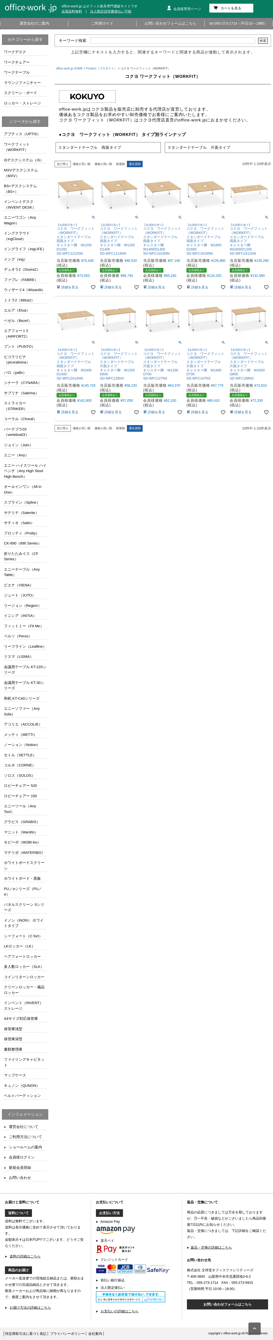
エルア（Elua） (17, 310)
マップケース (15, 1075)
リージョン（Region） (23, 605)
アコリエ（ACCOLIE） (23, 724)
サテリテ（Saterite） (21, 513)
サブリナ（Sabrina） (21, 393)
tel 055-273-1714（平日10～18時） (239, 23)
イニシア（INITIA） (20, 615)
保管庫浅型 (13, 1029)
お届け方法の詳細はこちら (30, 1307)
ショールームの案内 (25, 1147)
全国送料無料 (71, 11)
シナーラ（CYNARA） (23, 382)
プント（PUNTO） (19, 346)
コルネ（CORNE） (20, 765)
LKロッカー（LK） (19, 946)
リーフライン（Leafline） (25, 646)
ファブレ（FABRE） (21, 280)
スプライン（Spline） (22, 502)
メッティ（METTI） (20, 734)
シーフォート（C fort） (23, 936)
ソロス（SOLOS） (19, 775)
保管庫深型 (13, 1039)
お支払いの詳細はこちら (119, 1311)
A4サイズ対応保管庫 (21, 1018)
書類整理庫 (13, 1049)
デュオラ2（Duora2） (22, 269)
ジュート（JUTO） (20, 595)
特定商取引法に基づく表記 (25, 1334)
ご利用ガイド (102, 23)
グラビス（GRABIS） (22, 822)
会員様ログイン (22, 1157)
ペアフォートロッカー (22, 956)
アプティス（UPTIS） (22, 134)
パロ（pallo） (15, 372)
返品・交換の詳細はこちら (211, 1247)
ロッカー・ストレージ (22, 103)
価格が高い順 (103, 164)
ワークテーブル (17, 72)
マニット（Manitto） (21, 832)
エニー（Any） (16, 455)
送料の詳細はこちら (25, 1256)
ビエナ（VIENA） (18, 585)
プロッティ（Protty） (21, 533)
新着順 (120, 164)
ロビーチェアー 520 (20, 785)
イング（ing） (15, 259)
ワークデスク (15, 52)
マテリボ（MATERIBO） (24, 852)
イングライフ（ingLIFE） (25, 249)
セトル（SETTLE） (20, 755)
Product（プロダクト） (101, 68)
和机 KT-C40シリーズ (22, 698)
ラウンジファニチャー (22, 83)
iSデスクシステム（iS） (24, 160)
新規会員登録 (20, 1167)
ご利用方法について (25, 1137)
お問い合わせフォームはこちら (170, 23)
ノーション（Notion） (22, 745)
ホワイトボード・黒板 (22, 878)
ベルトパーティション (22, 1095)
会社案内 (95, 1334)
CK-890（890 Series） (23, 543)
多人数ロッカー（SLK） (24, 966)
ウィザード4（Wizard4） (24, 290)
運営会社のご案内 (34, 23)
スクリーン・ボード (20, 93)
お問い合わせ (20, 1177)
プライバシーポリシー (67, 1334)
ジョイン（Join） (18, 445)
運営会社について (23, 1127)
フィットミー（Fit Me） (24, 626)
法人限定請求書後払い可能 (110, 11)
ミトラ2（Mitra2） (19, 300)
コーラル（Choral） (20, 419)
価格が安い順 (82, 164)
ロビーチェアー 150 (20, 796)
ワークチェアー (17, 62)
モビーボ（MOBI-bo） (22, 842)
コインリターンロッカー (24, 977)
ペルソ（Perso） (18, 636)
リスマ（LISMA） (18, 656)
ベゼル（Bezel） (18, 320)
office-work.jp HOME (69, 68)
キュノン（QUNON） (22, 1085)
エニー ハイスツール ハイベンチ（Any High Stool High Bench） (25, 471)
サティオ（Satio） (19, 523)
